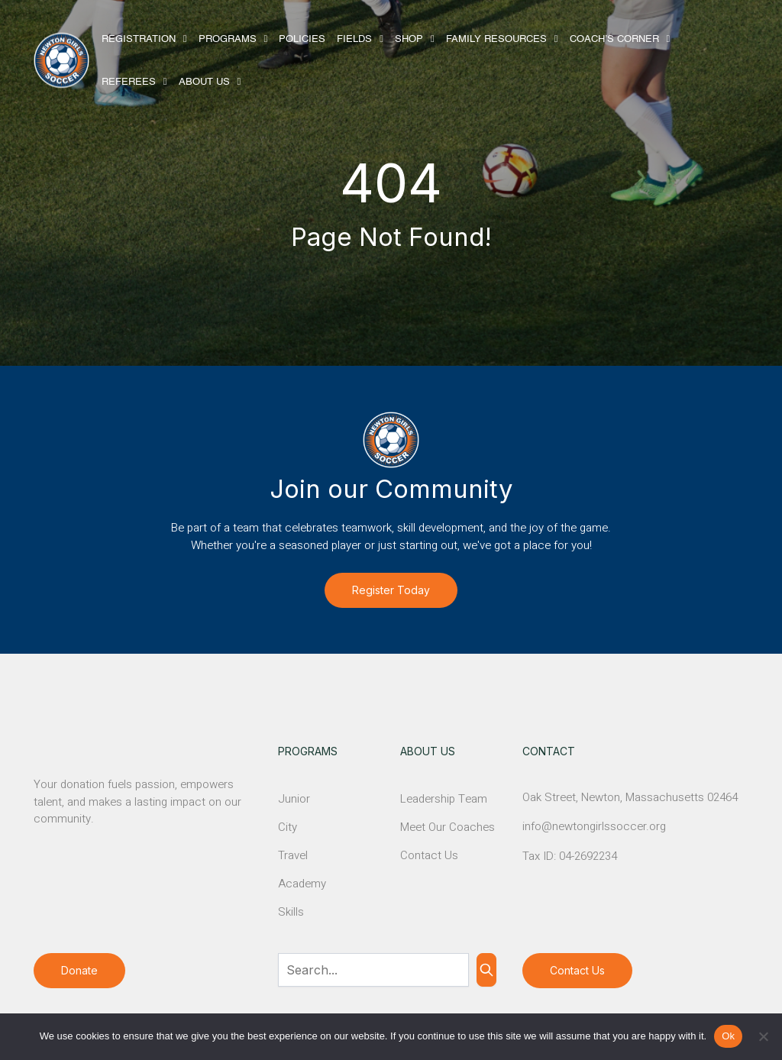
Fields (354, 39)
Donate (79, 970)
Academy (302, 883)
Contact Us (429, 855)
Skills (291, 911)
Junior (294, 798)
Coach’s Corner (614, 39)
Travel (293, 855)
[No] (763, 1036)
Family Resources (496, 39)
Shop (409, 39)
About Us (204, 82)
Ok (728, 1036)
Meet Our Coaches (447, 827)
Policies (302, 39)
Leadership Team (443, 798)
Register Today (391, 589)
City (287, 827)
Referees (129, 82)
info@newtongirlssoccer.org (594, 826)
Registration (139, 39)
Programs (228, 39)
